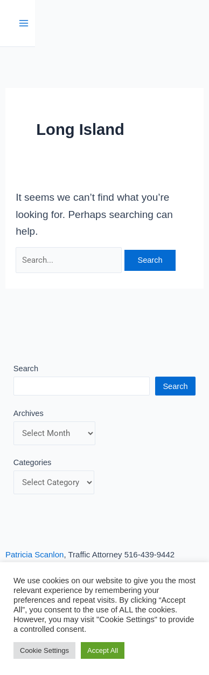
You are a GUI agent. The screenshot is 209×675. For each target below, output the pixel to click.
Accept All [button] (102, 650)
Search (25, 368)
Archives (28, 413)
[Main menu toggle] (24, 23)
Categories (32, 462)
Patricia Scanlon (34, 554)
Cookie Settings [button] (44, 650)
